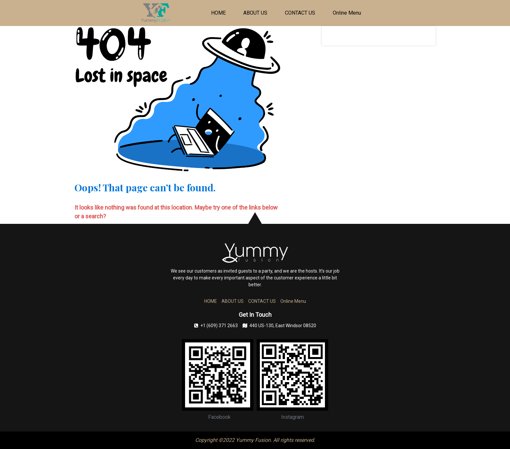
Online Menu (347, 13)
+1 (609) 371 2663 (216, 325)
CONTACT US (300, 13)
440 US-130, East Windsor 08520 (279, 325)
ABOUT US (255, 13)
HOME (218, 13)
